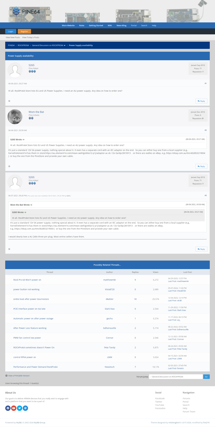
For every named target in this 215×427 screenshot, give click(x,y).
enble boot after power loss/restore (31, 299)
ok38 (179, 300)
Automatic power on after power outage (33, 318)
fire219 (206, 422)
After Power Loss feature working (29, 328)
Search (144, 25)
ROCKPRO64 (23, 45)
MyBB (19, 422)
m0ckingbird (174, 422)
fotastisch (110, 366)
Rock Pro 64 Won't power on (27, 279)
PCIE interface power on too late (29, 308)
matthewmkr (109, 279)
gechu (110, 318)
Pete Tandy (109, 347)
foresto (180, 368)
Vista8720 (110, 289)
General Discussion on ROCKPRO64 (47, 45)
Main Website (68, 25)
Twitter (158, 401)
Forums (186, 398)
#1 (206, 83)
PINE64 (11, 45)
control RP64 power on (24, 357)
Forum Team (189, 411)
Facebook (160, 398)
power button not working (26, 289)
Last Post (172, 281)
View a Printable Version (19, 375)
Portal (133, 25)
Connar (109, 337)
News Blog (121, 25)
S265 (31, 65)
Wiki (110, 25)
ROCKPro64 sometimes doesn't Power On (33, 347)
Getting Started (96, 25)
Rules (81, 25)
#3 (206, 195)
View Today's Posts (30, 37)
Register (24, 31)
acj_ (179, 320)
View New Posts (13, 37)
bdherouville (109, 328)
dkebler (109, 299)
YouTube (159, 405)
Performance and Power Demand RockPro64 (35, 366)
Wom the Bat (36, 112)
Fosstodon (160, 408)
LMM (109, 357)
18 (135, 299)
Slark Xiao (110, 308)
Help (154, 25)
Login (10, 31)
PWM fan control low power (27, 337)
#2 (206, 130)
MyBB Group (39, 422)
